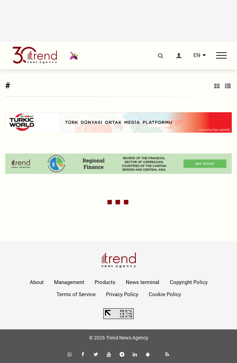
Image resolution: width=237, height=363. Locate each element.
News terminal (142, 282)
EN (196, 55)
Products (105, 282)
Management (69, 282)
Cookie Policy (165, 294)
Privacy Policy (122, 294)
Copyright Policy (189, 282)
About (37, 282)
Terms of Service (76, 294)
